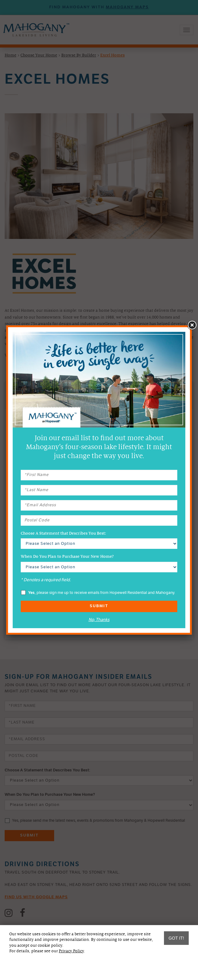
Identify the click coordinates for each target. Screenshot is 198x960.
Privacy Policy (71, 951)
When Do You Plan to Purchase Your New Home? (67, 556)
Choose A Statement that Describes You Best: (63, 533)
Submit (99, 606)
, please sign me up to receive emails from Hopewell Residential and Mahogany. (98, 592)
